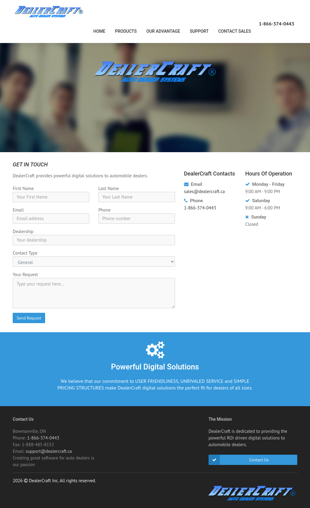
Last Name (108, 188)
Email (18, 210)
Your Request (25, 274)
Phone (104, 210)
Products (126, 31)
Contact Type (25, 253)
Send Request (29, 318)
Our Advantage (163, 31)
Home (99, 31)
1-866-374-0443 (276, 24)
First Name (23, 188)
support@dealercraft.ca (49, 451)
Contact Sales (234, 31)
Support (199, 31)
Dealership (23, 231)
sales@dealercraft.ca (204, 191)
